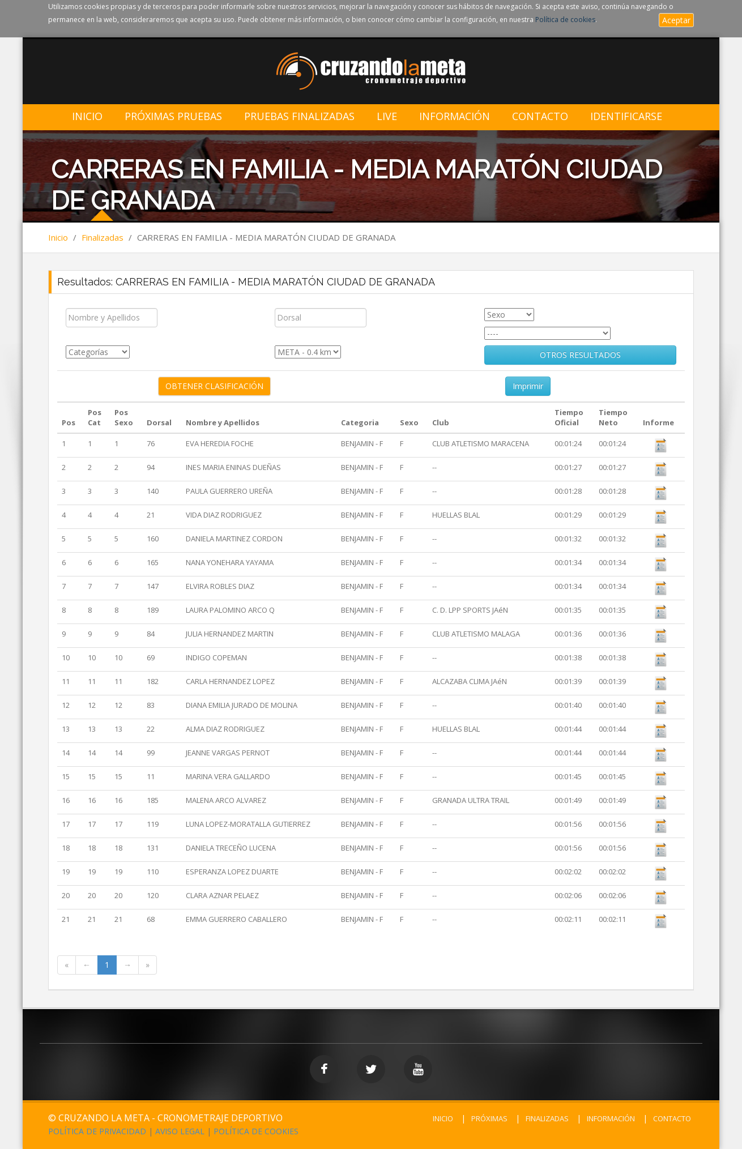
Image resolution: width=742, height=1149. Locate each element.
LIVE (387, 116)
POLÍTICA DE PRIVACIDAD (97, 1131)
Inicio (87, 116)
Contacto (540, 116)
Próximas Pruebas (173, 116)
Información (454, 116)
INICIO (443, 1118)
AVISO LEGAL (179, 1131)
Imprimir (528, 386)
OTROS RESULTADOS (580, 354)
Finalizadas (102, 237)
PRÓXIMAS (489, 1118)
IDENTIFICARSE (626, 116)
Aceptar (676, 20)
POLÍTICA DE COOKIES (256, 1131)
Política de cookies (565, 19)
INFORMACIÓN (611, 1118)
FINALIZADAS (547, 1118)
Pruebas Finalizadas (299, 116)
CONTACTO (672, 1118)
